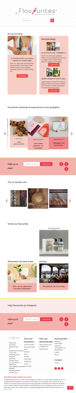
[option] (19, 133)
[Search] (36, 20)
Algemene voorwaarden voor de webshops (60, 348)
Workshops (27, 361)
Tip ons (26, 364)
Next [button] (71, 132)
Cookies (56, 352)
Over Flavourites (29, 344)
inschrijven (46, 164)
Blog (25, 349)
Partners (26, 356)
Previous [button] (4, 132)
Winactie (26, 352)
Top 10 (26, 354)
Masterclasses (43, 349)
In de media (27, 366)
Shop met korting (29, 347)
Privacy (56, 354)
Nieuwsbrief (27, 359)
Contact (56, 363)
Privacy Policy (8, 389)
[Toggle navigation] (16, 13)
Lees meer (22, 76)
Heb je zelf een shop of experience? (45, 345)
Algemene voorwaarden (58, 342)
